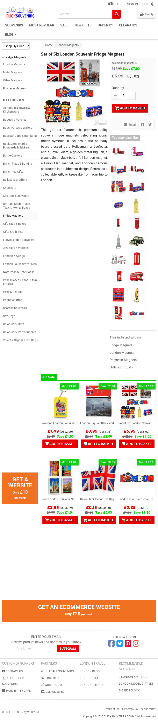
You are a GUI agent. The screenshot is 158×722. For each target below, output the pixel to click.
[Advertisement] (20, 410)
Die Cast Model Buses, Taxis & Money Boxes (17, 205)
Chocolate (9, 187)
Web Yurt (33, 712)
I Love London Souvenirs (18, 239)
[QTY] (123, 96)
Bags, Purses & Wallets (17, 127)
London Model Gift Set (136, 683)
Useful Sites (52, 691)
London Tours (90, 678)
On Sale (49, 377)
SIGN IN (132, 4)
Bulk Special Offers (15, 179)
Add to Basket (130, 108)
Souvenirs (14, 25)
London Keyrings (14, 256)
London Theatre (92, 684)
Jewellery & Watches (16, 247)
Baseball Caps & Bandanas (20, 135)
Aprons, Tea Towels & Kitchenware (16, 109)
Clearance (128, 25)
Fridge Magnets (13, 215)
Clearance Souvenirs (16, 195)
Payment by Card (16, 690)
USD (113, 4)
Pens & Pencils (12, 291)
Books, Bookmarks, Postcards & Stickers (16, 145)
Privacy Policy (130, 709)
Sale (64, 25)
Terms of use (113, 709)
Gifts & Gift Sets (13, 231)
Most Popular (41, 25)
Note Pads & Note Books (18, 272)
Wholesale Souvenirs (57, 671)
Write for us (52, 684)
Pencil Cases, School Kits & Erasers (20, 281)
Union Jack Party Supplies (19, 332)
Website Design (12, 712)
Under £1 (105, 25)
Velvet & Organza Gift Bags (20, 340)
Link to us (50, 678)
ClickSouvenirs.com (118, 716)
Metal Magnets (12, 72)
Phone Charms (12, 300)
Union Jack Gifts (13, 324)
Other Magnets (12, 80)
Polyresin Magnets (15, 88)
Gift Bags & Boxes (14, 223)
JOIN (144, 4)
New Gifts (83, 25)
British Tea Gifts (13, 171)
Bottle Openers (12, 155)
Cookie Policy (148, 709)
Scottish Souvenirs (15, 308)
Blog (10, 34)
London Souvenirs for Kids (20, 264)
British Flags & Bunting (17, 163)
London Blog (90, 671)
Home (49, 45)
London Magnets (14, 64)
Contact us (12, 671)
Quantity (118, 88)
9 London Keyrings (133, 676)
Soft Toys (9, 316)
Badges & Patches (14, 119)
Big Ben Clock (129, 690)
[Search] (116, 14)
